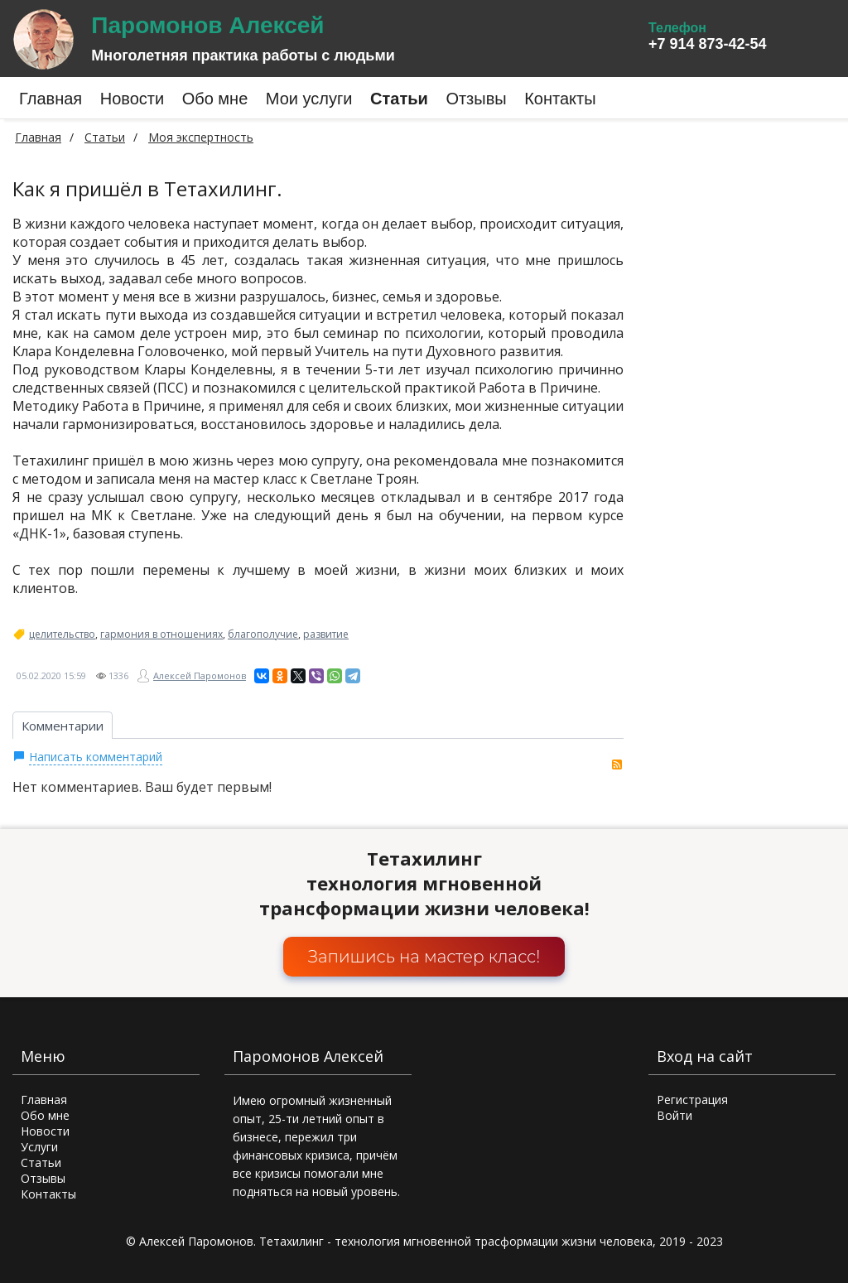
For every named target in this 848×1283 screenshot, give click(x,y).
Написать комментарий (95, 756)
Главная (38, 137)
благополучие (263, 634)
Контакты (48, 1194)
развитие (326, 634)
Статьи (41, 1162)
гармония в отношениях (161, 634)
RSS (617, 764)
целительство (62, 634)
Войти (674, 1115)
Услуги (39, 1147)
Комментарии (63, 725)
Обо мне (45, 1115)
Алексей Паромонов (199, 675)
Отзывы (43, 1178)
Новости (45, 1131)
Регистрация (692, 1099)
